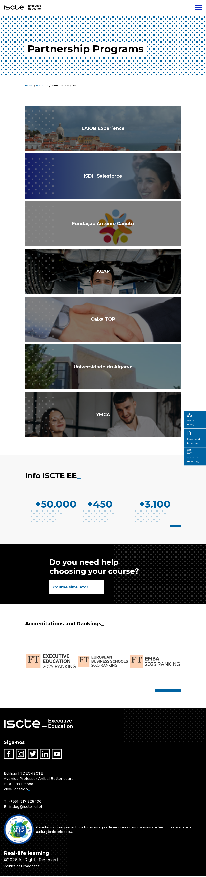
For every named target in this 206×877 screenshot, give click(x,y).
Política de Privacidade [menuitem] (27, 866)
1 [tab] (172, 526)
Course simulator (71, 587)
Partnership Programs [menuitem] (64, 85)
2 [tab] (176, 526)
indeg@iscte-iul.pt (25, 807)
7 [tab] (176, 691)
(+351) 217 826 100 (25, 802)
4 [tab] (167, 691)
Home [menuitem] (29, 85)
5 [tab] (170, 691)
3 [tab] (179, 526)
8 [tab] (179, 691)
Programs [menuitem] (42, 85)
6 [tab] (173, 691)
